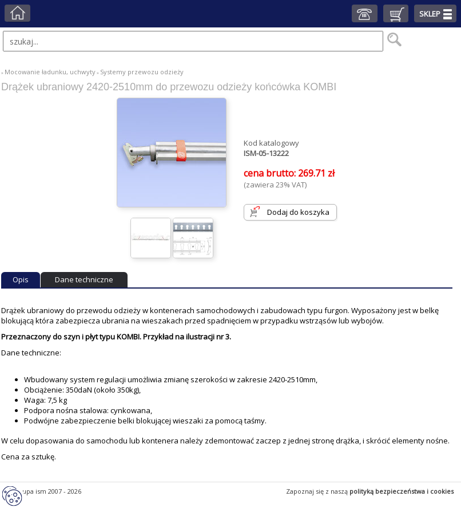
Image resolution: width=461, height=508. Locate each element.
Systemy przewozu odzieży (142, 71)
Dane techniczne (84, 279)
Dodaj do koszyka (298, 212)
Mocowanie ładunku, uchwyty (50, 71)
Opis (21, 279)
